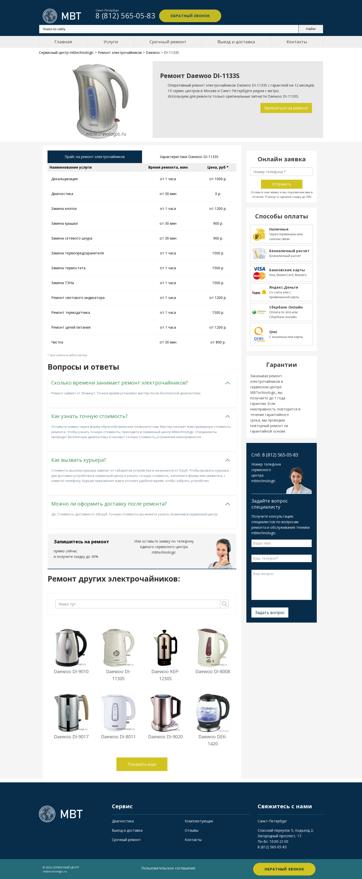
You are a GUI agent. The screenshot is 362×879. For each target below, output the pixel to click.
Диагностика (123, 820)
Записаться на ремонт (286, 108)
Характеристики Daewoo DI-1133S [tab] (189, 157)
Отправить (281, 184)
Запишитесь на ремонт (81, 541)
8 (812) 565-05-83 (272, 846)
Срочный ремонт (168, 42)
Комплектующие (199, 820)
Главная (63, 42)
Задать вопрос (270, 612)
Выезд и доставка (236, 42)
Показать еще (142, 764)
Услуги (111, 42)
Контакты (297, 42)
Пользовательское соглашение (168, 867)
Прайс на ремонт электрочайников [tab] (95, 157)
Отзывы (191, 830)
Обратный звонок (188, 15)
